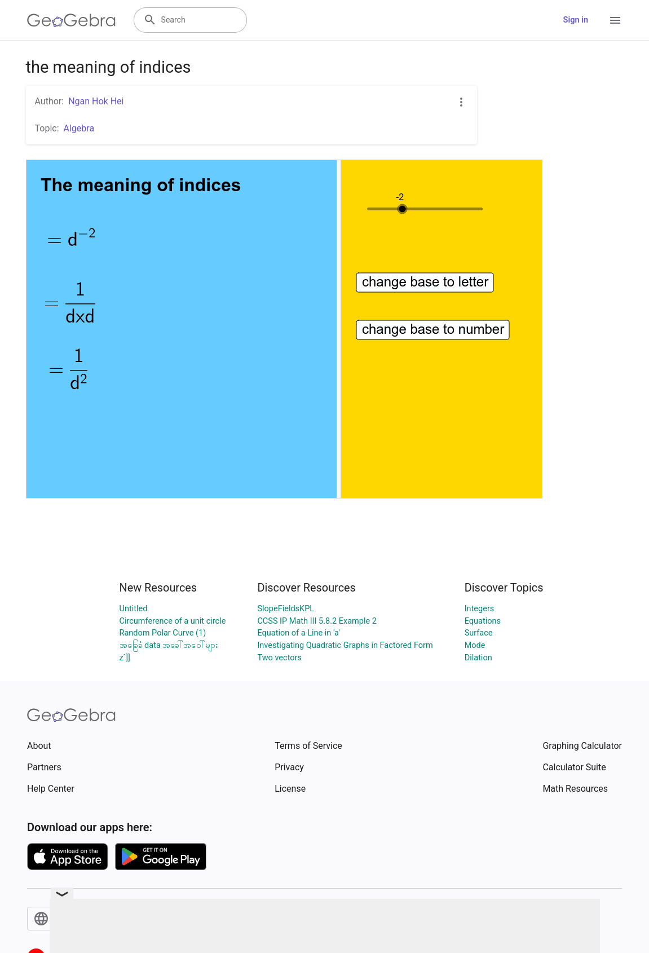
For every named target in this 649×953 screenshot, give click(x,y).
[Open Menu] (615, 20)
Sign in (575, 20)
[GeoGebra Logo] (71, 20)
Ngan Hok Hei (95, 101)
